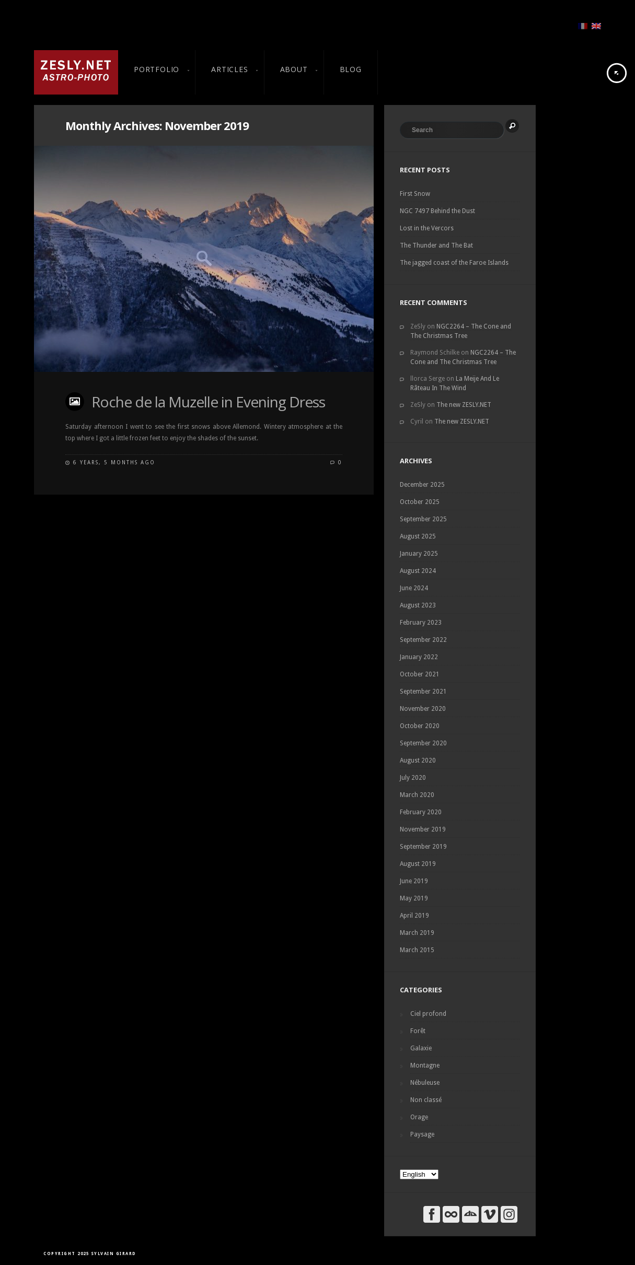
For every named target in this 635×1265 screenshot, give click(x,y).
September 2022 (423, 639)
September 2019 (423, 846)
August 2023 (418, 605)
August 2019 (418, 864)
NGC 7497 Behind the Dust (437, 211)
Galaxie (421, 1048)
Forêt (417, 1031)
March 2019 (417, 932)
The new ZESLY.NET (463, 404)
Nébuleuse (425, 1082)
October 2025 (420, 502)
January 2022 (419, 657)
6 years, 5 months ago (114, 462)
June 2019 (414, 881)
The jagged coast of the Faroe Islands (454, 262)
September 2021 (423, 691)
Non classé (426, 1100)
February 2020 (421, 812)
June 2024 (414, 588)
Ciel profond (428, 1013)
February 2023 (421, 622)
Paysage (422, 1134)
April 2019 (414, 915)
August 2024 (418, 571)
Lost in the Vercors (427, 228)
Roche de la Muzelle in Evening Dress (208, 402)
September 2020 (423, 743)
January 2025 (419, 553)
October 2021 (420, 674)
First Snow (415, 193)
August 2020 (418, 760)
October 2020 (420, 726)
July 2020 (413, 777)
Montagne (425, 1065)
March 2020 (417, 795)
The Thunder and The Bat (436, 245)
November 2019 (423, 829)
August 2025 (418, 536)
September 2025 (423, 519)
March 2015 (417, 950)
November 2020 (423, 708)
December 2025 (422, 484)
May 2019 (414, 898)
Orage (419, 1117)
